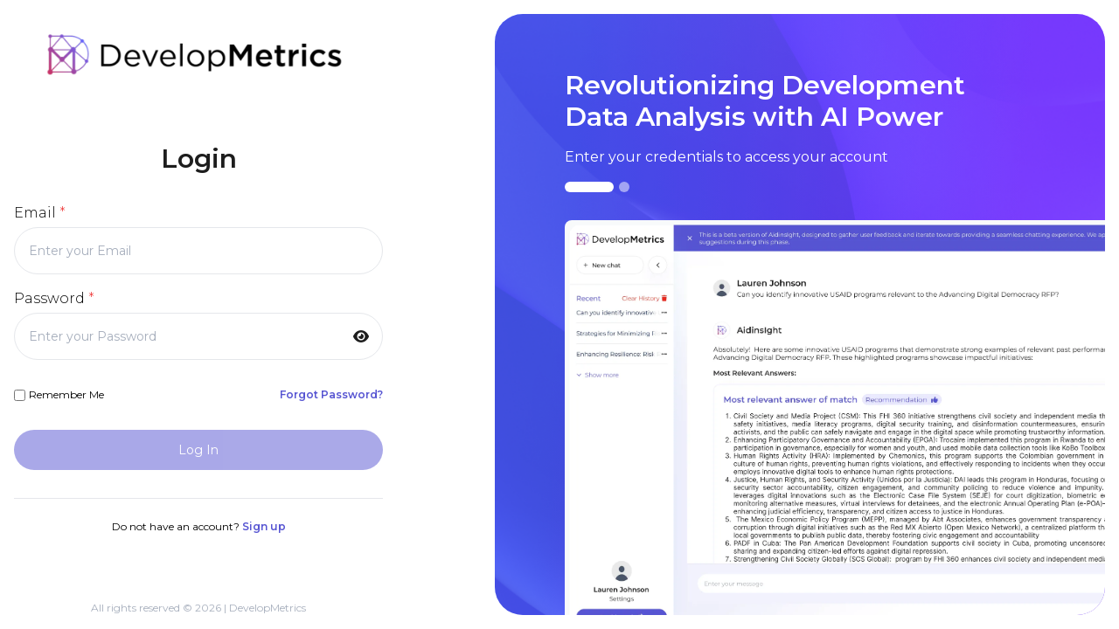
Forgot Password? (331, 394)
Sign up (264, 526)
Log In (198, 450)
